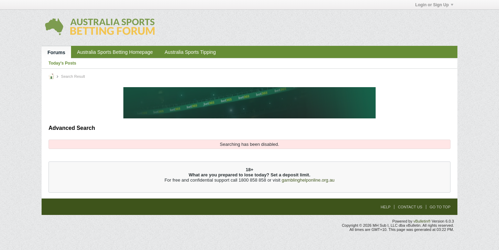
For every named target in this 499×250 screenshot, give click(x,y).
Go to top (440, 207)
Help (385, 207)
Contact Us (410, 207)
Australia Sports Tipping (190, 52)
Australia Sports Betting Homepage (115, 52)
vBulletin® (422, 221)
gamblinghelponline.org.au (308, 180)
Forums (56, 52)
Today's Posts (62, 63)
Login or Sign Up (434, 4)
